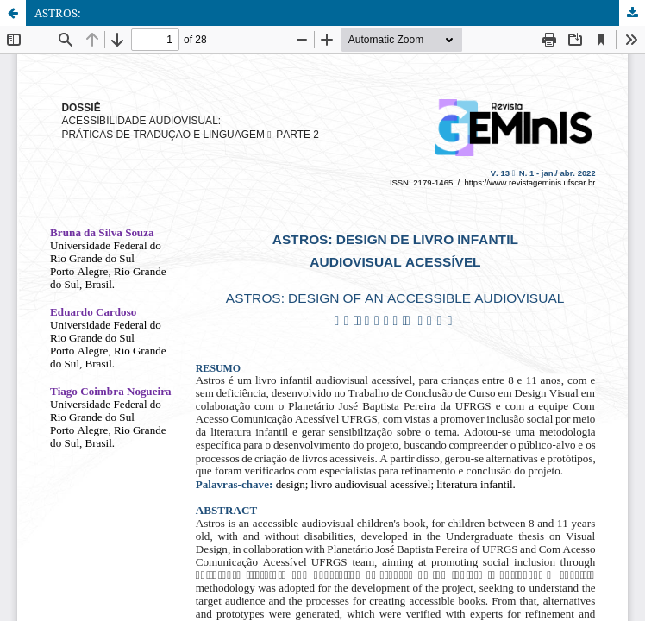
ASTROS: (57, 13)
